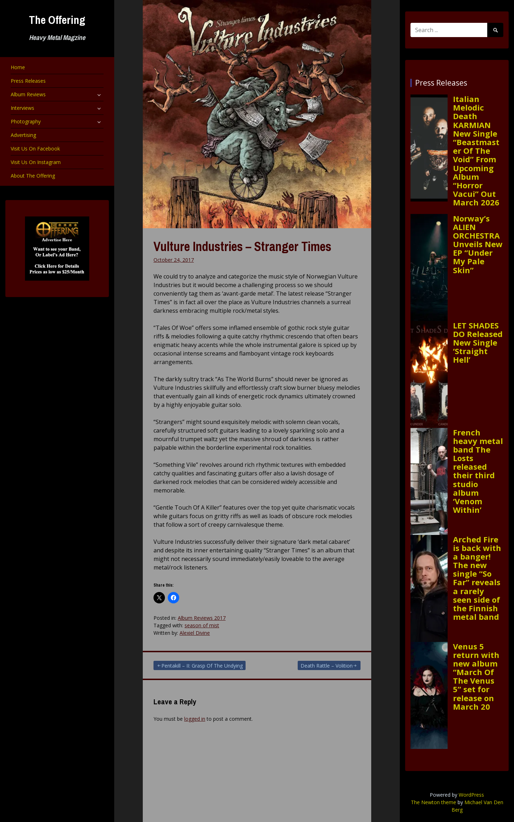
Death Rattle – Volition (327, 665)
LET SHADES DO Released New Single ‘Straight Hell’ (478, 342)
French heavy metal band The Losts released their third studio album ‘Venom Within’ (478, 471)
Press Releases (28, 80)
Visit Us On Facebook (35, 148)
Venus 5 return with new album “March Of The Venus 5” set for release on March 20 (476, 676)
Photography (26, 121)
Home (18, 67)
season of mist (202, 625)
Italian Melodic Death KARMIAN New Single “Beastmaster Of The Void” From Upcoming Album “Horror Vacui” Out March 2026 (476, 150)
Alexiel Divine (195, 632)
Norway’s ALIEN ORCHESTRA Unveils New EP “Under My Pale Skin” (478, 244)
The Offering (57, 19)
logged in (194, 718)
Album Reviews (28, 94)
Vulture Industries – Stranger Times (242, 246)
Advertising (23, 135)
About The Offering (33, 175)
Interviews (22, 107)
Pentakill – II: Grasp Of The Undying (202, 665)
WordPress (471, 794)
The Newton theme (433, 802)
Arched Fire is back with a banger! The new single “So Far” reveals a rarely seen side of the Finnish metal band (477, 578)
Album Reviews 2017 (202, 617)
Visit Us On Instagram (36, 162)
